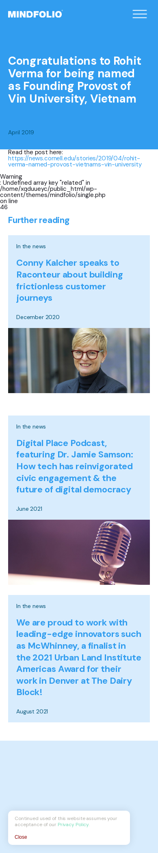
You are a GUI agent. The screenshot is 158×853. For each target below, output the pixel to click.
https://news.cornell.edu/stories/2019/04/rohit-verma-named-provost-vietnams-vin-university (75, 161)
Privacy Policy (73, 824)
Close (21, 837)
